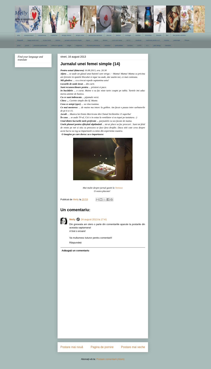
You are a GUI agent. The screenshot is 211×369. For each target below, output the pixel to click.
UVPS (139, 45)
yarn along (156, 45)
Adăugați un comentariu (75, 250)
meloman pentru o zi (152, 40)
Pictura (187, 40)
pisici (19, 45)
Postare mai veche (133, 347)
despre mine (80, 35)
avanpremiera (28, 35)
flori (167, 35)
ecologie (128, 35)
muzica (166, 40)
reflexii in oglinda (57, 45)
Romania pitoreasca (93, 45)
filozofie (158, 35)
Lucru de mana (117, 40)
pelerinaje (177, 40)
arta (18, 35)
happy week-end (32, 40)
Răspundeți (75, 242)
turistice (130, 45)
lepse (88, 40)
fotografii (20, 40)
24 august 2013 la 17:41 (94, 219)
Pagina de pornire (102, 347)
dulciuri (118, 35)
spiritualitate (119, 45)
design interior (66, 35)
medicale (138, 40)
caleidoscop (42, 35)
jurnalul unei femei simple (73, 40)
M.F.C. (129, 40)
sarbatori (107, 45)
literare (105, 40)
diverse (109, 35)
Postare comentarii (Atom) (110, 359)
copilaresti (53, 35)
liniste (96, 40)
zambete (168, 45)
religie (69, 45)
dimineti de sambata (95, 35)
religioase (79, 45)
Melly (21, 13)
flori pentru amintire (179, 35)
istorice (57, 40)
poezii (27, 45)
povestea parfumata (40, 45)
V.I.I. (147, 45)
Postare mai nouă (71, 347)
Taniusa (119, 187)
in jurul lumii (47, 40)
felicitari (137, 35)
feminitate (148, 35)
